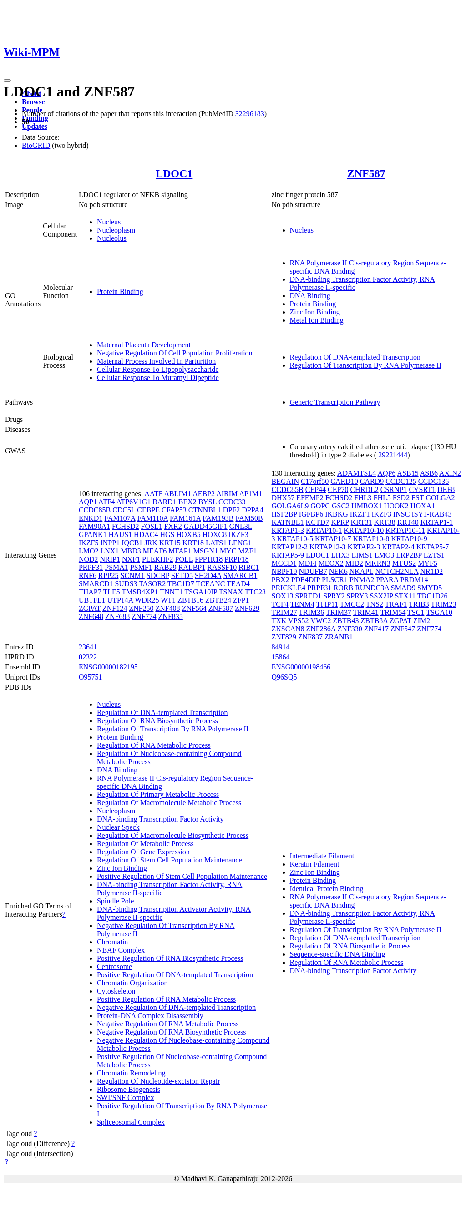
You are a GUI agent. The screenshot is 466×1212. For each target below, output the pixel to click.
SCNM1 (132, 575)
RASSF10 (222, 567)
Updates (34, 126)
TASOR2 (152, 584)
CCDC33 (232, 502)
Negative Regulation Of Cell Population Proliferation (175, 353)
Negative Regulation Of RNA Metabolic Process (168, 1024)
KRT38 (384, 522)
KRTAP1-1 (436, 522)
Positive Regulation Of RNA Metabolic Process (166, 999)
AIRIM (227, 493)
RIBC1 (248, 567)
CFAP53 (174, 510)
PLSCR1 (335, 579)
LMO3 (385, 555)
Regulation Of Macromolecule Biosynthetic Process (172, 835)
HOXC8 (215, 534)
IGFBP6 (311, 514)
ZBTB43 (346, 620)
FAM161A (185, 518)
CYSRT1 (422, 489)
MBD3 (131, 551)
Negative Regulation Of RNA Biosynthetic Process (171, 1032)
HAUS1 (120, 534)
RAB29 (165, 567)
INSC (401, 514)
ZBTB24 (218, 600)
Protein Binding (120, 291)
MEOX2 (331, 563)
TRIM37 (338, 612)
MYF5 (427, 563)
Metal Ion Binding (317, 320)
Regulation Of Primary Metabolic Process (158, 794)
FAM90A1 (94, 526)
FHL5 (382, 498)
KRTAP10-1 (324, 530)
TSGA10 (439, 612)
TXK (279, 620)
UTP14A (120, 600)
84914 (281, 647)
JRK (150, 543)
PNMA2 (362, 579)
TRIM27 (284, 612)
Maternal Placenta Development (144, 345)
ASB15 (408, 473)
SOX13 (283, 596)
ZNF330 (349, 629)
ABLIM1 (177, 493)
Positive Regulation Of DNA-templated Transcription (175, 975)
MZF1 (247, 551)
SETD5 (182, 575)
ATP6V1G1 (133, 502)
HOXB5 (188, 534)
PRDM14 (414, 579)
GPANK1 (93, 534)
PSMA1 (116, 567)
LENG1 (240, 543)
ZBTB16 (190, 600)
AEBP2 (203, 493)
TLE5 (111, 592)
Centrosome (114, 966)
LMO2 (89, 551)
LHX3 (340, 555)
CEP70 (338, 489)
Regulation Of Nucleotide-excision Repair (158, 1081)
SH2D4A (208, 575)
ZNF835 (170, 616)
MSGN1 (205, 551)
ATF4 (106, 502)
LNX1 (109, 551)
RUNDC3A (372, 588)
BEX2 (187, 502)
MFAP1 (179, 551)
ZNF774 (144, 616)
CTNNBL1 (204, 510)
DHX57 (283, 498)
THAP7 (90, 592)
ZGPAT (90, 608)
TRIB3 (419, 604)
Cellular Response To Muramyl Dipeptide (158, 377)
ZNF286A (321, 629)
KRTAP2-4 (398, 547)
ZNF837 (310, 637)
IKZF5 (89, 543)
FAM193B (218, 518)
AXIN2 (450, 473)
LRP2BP (408, 555)
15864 (281, 657)
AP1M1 (250, 493)
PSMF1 (141, 567)
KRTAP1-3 (288, 530)
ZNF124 (114, 608)
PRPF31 (91, 567)
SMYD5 (429, 588)
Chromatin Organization (132, 983)
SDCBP (158, 575)
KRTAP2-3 (364, 547)
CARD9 (372, 481)
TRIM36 (311, 612)
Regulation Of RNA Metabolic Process (154, 745)
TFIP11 (327, 604)
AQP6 (386, 473)
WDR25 (147, 600)
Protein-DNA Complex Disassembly (150, 1015)
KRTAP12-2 (290, 547)
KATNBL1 (288, 522)
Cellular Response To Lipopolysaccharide (157, 369)
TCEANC (210, 584)
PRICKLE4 (289, 588)
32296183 (249, 113)
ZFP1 (241, 600)
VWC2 (320, 620)
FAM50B (249, 518)
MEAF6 (155, 551)
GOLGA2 (440, 498)
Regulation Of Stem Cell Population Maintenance (169, 860)
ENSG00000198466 (301, 667)
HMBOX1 (366, 506)
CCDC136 (433, 481)
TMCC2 (352, 604)
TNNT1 (171, 592)
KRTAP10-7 (333, 539)
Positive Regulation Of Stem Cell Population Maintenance (182, 876)
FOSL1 (151, 526)
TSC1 (415, 612)
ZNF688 (117, 616)
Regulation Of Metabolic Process (145, 843)
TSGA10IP (201, 592)
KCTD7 (317, 522)
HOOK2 (396, 506)
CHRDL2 (364, 489)
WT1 (168, 600)
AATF (153, 493)
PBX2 (280, 579)
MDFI (308, 563)
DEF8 (446, 489)
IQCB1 (132, 543)
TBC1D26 (432, 596)
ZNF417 (376, 629)
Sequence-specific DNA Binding (337, 954)
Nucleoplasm (116, 230)
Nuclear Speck (118, 827)
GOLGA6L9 (290, 506)
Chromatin (112, 942)
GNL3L (240, 526)
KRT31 (361, 522)
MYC (228, 551)
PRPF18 (236, 559)
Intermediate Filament (322, 856)
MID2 (354, 563)
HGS (167, 534)
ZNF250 (141, 608)
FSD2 (401, 498)
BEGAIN (285, 481)
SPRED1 (308, 596)
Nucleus (109, 222)
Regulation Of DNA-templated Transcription (355, 357)
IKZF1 (360, 514)
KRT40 (408, 522)
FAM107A (119, 518)
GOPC (320, 506)
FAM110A (152, 518)
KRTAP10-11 (405, 530)
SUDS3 (126, 584)
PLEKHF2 (157, 559)
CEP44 (315, 489)
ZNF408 (167, 608)
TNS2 (374, 604)
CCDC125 (400, 481)
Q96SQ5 (284, 677)
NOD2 (88, 559)
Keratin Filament (314, 864)
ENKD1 (90, 518)
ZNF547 (402, 629)
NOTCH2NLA (396, 571)
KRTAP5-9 (288, 555)
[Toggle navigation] (7, 80)
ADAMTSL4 (356, 473)
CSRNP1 (393, 489)
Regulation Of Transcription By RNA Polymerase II (365, 365)
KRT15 (170, 543)
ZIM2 (421, 620)
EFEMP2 (310, 498)
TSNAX (231, 592)
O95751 (90, 677)
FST (417, 498)
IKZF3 (238, 534)
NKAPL (362, 571)
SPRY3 (357, 596)
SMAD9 (403, 588)
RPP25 (108, 575)
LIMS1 (362, 555)
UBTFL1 (92, 600)
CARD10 (344, 481)
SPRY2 (333, 596)
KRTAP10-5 (295, 539)
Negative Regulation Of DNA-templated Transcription (176, 1007)
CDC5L (123, 510)
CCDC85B (95, 510)
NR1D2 (431, 571)
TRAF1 (396, 604)
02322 (88, 657)
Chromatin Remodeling (131, 1073)
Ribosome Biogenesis (128, 1089)
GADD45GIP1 (206, 526)
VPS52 (298, 620)
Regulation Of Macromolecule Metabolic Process (169, 802)
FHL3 (362, 498)
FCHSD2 (125, 526)
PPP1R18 (209, 559)
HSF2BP (284, 514)
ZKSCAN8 (288, 629)
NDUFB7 (313, 571)
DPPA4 (252, 510)
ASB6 (429, 473)
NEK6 (338, 571)
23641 (88, 647)
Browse (33, 102)
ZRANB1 (338, 637)
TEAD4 (238, 584)
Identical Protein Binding (327, 889)
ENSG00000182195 (108, 667)
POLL (183, 559)
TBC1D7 (180, 584)
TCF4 (280, 604)
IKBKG (336, 514)
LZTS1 (434, 555)
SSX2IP (381, 596)
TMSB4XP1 (140, 592)
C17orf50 (315, 481)
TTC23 (255, 592)
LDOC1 (174, 173)
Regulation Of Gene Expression (143, 852)
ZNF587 (366, 173)
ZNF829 (284, 637)
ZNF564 (194, 608)
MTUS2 (404, 563)
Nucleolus (112, 238)
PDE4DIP (305, 579)
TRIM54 (392, 612)
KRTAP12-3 (327, 547)
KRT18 (193, 543)
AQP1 (88, 502)
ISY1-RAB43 (431, 514)
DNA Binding (310, 295)
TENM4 (302, 604)
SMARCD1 (96, 584)
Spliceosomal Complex (131, 1122)
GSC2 (341, 506)
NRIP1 (110, 559)
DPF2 (231, 510)
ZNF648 (91, 616)
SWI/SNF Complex (125, 1097)
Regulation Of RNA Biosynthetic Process (157, 721)
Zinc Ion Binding (315, 312)
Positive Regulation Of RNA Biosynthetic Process (170, 958)
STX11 (405, 596)
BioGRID (36, 145)
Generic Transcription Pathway (335, 402)
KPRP (340, 522)
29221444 (392, 455)
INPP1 (110, 543)
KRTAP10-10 (364, 530)
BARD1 (164, 502)
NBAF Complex (121, 950)
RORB (344, 588)
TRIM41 (366, 612)
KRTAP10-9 (409, 539)
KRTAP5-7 (432, 547)
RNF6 (87, 575)
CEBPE (148, 510)
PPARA (387, 579)
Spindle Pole (115, 901)
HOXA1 (422, 506)
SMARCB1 (240, 575)
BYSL (207, 502)
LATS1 (216, 543)
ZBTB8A (374, 620)
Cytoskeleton (116, 991)
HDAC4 (146, 534)
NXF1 (131, 559)
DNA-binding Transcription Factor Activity (160, 819)
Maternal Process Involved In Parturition (156, 361)
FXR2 (173, 526)
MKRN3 (377, 563)
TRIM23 (443, 604)
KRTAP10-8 (371, 539)
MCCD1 (284, 563)
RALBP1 (192, 567)
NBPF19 (284, 571)
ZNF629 (247, 608)
